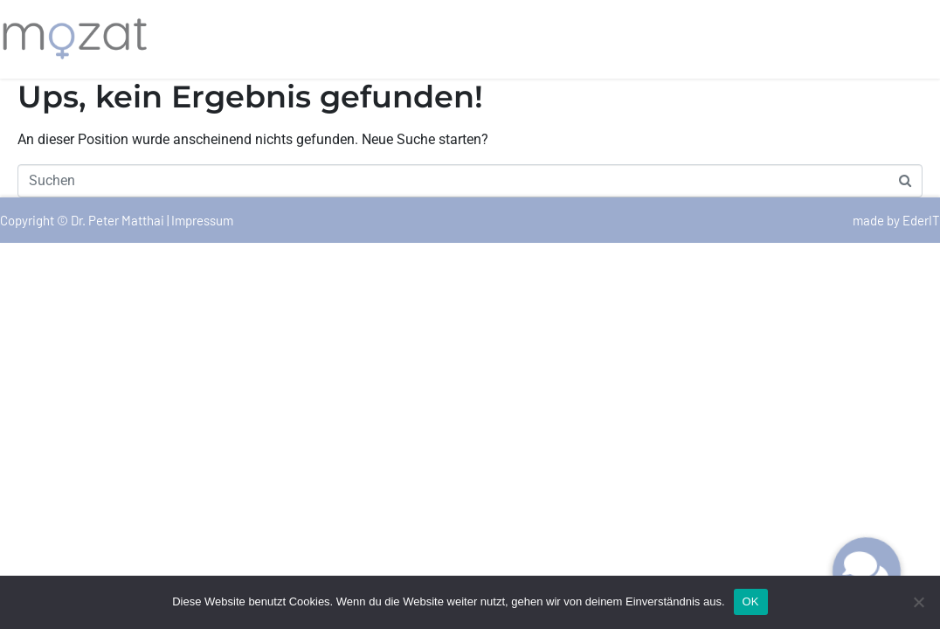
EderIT (921, 220)
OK (751, 601)
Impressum (202, 220)
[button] (867, 571)
